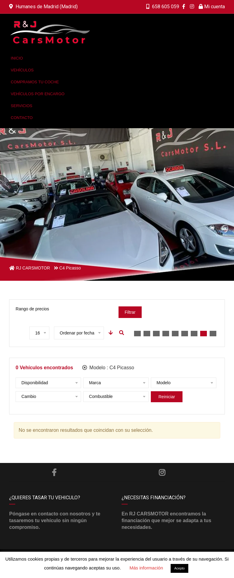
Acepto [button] (179, 568)
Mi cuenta (212, 6)
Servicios (21, 105)
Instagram (162, 472)
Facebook (54, 472)
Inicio (17, 58)
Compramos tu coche (35, 82)
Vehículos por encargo (37, 94)
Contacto (22, 117)
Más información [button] (146, 567)
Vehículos (22, 70)
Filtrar (130, 312)
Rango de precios (32, 308)
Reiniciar (166, 396)
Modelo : (108, 367)
